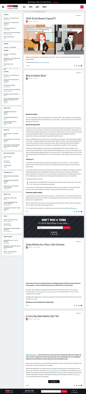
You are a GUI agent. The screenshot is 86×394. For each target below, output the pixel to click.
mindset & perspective (8, 34)
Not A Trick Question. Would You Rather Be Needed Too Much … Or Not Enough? (12, 145)
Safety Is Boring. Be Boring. (9, 36)
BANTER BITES (53, 119)
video (5, 65)
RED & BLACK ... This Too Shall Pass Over (11, 18)
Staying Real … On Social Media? (10, 47)
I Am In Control (6, 161)
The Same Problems (7, 165)
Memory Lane (7, 194)
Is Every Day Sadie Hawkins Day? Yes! (42, 316)
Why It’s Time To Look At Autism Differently (12, 32)
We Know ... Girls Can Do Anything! (10, 251)
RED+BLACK (30, 21)
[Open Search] (81, 6)
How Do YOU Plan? (7, 224)
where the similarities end (53, 370)
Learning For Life (8, 172)
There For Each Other (8, 156)
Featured (6, 14)
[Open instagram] (57, 234)
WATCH (31, 7)
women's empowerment (8, 253)
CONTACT (44, 7)
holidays (27, 305)
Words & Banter (8, 236)
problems (5, 167)
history (5, 124)
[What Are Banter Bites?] (54, 97)
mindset (5, 142)
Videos (5, 216)
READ (24, 7)
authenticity (6, 55)
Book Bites (6, 130)
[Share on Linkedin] (79, 66)
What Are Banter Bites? (36, 75)
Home (25, 11)
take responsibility (7, 162)
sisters (5, 158)
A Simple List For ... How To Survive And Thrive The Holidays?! (11, 186)
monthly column (6, 19)
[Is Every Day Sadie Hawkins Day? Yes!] (54, 337)
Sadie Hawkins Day (31, 355)
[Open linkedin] (55, 234)
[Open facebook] (51, 234)
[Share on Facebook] (74, 66)
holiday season (6, 188)
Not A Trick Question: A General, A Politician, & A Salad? (10, 122)
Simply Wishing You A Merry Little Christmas (45, 244)
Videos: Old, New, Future (8, 64)
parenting (5, 147)
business (5, 95)
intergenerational (7, 205)
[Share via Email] (81, 66)
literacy (5, 210)
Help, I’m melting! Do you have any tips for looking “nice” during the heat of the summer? (12, 100)
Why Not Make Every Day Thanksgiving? (11, 176)
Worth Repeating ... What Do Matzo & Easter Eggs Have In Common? (12, 246)
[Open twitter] (53, 234)
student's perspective (8, 221)
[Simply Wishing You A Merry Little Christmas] (54, 266)
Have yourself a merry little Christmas (46, 291)
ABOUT (38, 7)
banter (27, 211)
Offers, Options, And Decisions (9, 28)
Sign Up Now (66, 227)
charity (5, 136)
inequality (27, 65)
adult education (6, 243)
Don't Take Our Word (9, 153)
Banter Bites (29, 11)
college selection (7, 29)
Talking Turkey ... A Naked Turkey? (10, 197)
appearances (6, 102)
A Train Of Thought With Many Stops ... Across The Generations (11, 202)
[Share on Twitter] (77, 66)
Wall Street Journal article (42, 62)
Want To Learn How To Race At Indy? (10, 219)
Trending (6, 43)
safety (5, 38)
